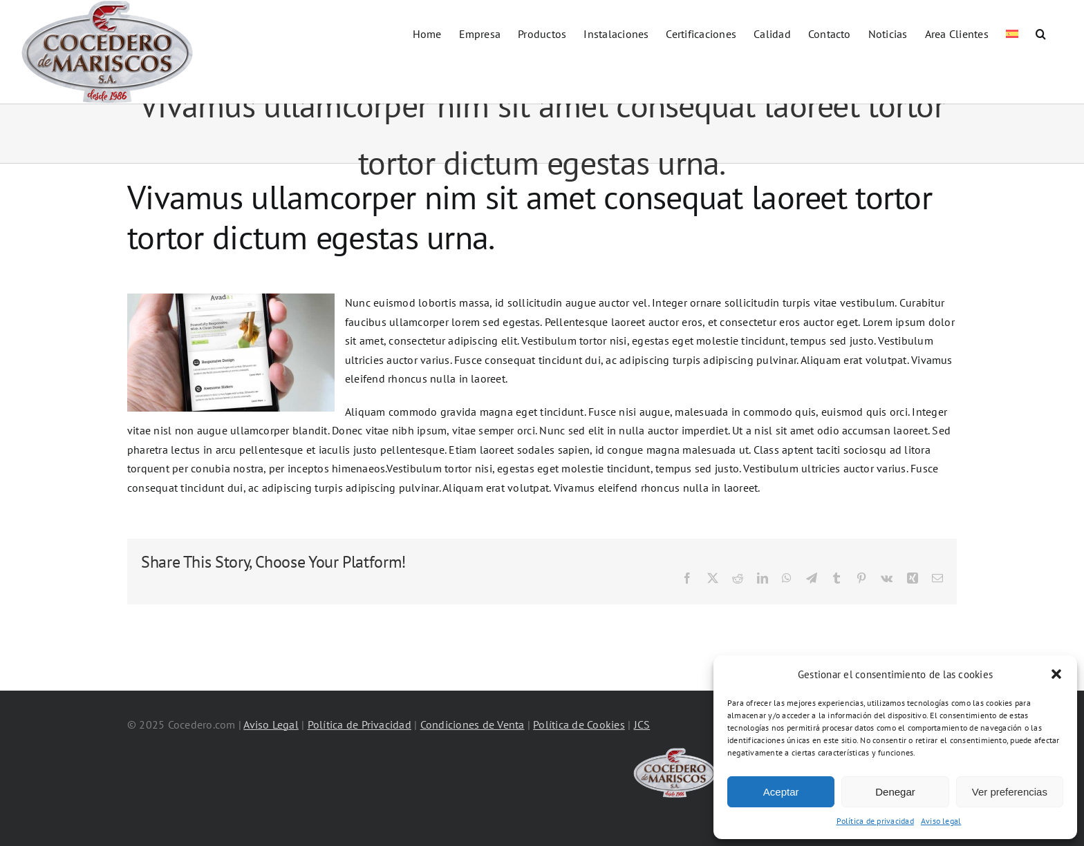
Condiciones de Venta (472, 724)
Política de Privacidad (359, 724)
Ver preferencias (1009, 792)
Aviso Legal (271, 724)
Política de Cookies (579, 724)
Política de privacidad (875, 821)
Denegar (895, 792)
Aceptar (781, 792)
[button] (1056, 674)
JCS (642, 724)
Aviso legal (941, 821)
